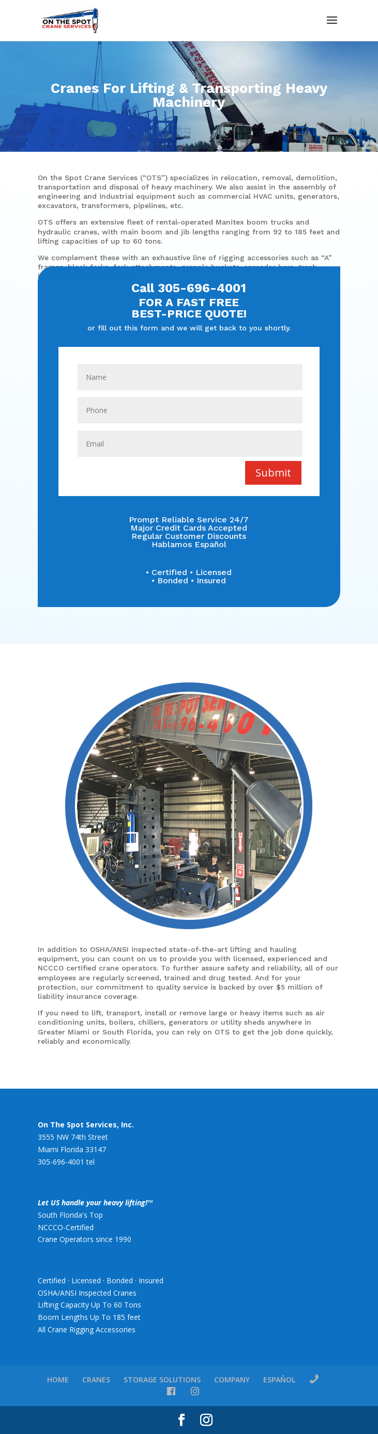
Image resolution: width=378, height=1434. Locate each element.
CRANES (96, 1379)
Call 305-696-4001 (189, 290)
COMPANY (232, 1379)
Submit (273, 472)
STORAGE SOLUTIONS (162, 1379)
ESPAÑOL (279, 1379)
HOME (58, 1379)
